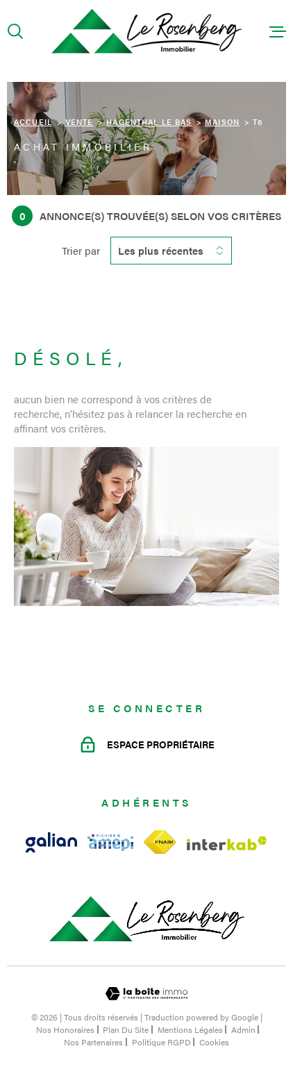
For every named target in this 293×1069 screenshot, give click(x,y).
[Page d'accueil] (146, 31)
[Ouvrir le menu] (277, 31)
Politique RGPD (161, 1042)
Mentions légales (190, 1029)
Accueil (33, 121)
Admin (243, 1029)
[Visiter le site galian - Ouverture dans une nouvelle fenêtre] (51, 842)
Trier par (81, 250)
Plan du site (126, 1029)
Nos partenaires (93, 1042)
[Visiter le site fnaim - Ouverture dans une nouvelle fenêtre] (160, 842)
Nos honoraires (65, 1029)
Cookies (214, 1042)
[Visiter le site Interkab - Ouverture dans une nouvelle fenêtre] (227, 843)
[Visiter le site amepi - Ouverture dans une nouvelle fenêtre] (110, 842)
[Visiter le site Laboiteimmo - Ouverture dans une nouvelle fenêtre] (146, 993)
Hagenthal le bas (149, 121)
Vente (79, 121)
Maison (222, 121)
